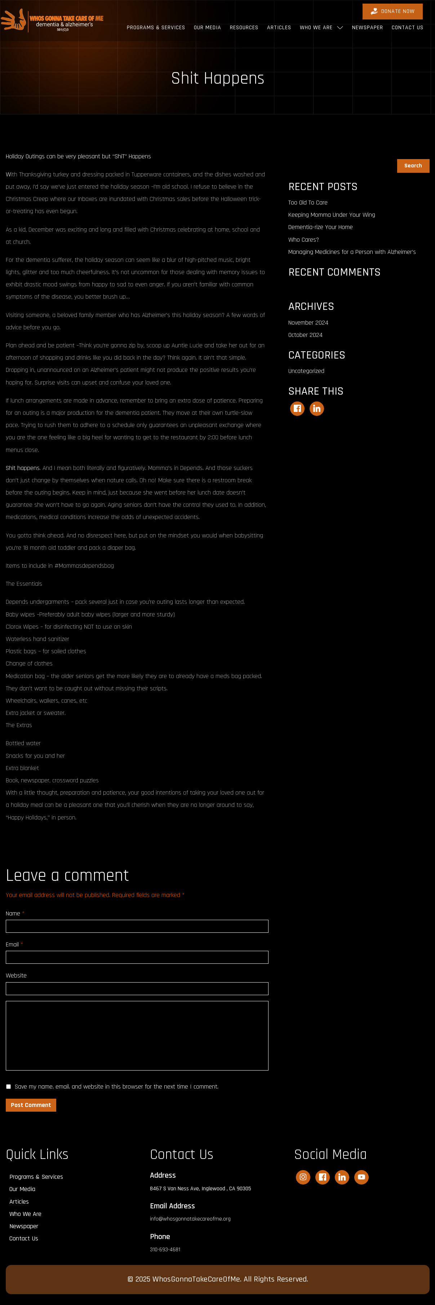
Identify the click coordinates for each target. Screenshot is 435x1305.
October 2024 (305, 335)
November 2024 (308, 322)
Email (14, 944)
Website (16, 975)
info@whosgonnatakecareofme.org (190, 1219)
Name (15, 913)
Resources (244, 27)
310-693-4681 (165, 1249)
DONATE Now (392, 11)
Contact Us (407, 27)
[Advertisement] (359, 489)
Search (297, 154)
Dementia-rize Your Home (320, 227)
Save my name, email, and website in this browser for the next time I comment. (116, 1086)
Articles (279, 27)
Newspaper (367, 27)
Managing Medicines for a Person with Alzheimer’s (352, 252)
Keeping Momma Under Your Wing (331, 215)
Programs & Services (156, 27)
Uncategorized (306, 371)
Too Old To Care (308, 202)
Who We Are (316, 27)
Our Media (207, 27)
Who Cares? (303, 240)
